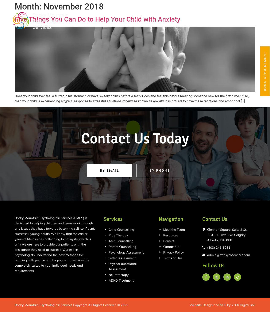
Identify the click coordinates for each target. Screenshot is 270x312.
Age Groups (168, 20)
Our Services (125, 20)
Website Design (201, 305)
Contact (246, 20)
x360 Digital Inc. (243, 305)
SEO (223, 305)
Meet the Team (210, 20)
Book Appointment (265, 71)
